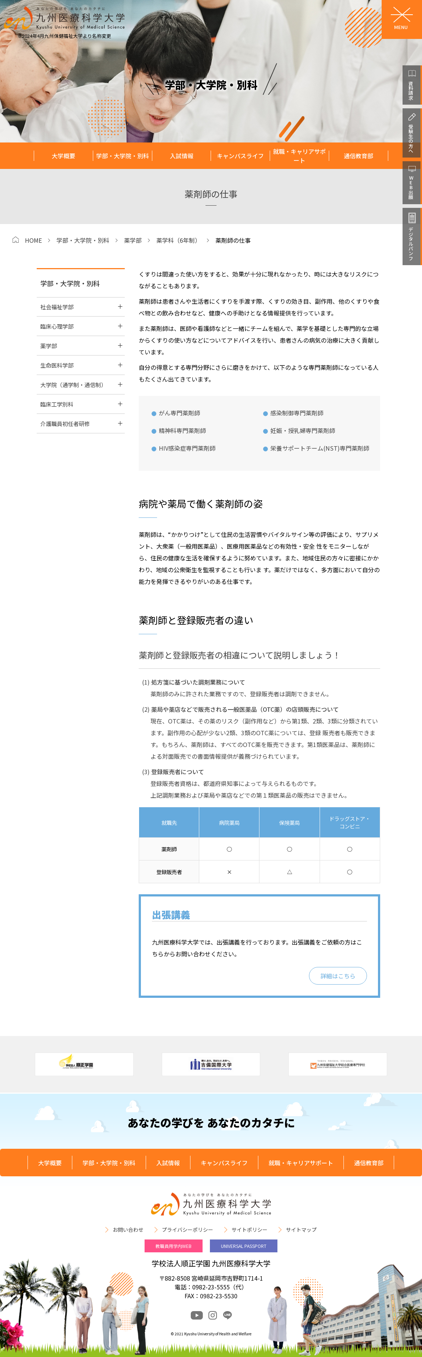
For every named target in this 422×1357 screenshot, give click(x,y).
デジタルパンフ (410, 243)
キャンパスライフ (240, 155)
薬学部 (133, 240)
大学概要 (63, 155)
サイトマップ (301, 1229)
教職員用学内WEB (174, 1246)
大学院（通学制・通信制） (73, 385)
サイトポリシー (250, 1229)
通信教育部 (358, 155)
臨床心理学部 (56, 326)
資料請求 (410, 90)
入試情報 (181, 155)
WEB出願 (410, 187)
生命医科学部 (56, 365)
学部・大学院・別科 (122, 155)
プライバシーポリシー (187, 1229)
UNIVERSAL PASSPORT (243, 1246)
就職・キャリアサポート (299, 156)
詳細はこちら (338, 975)
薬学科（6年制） (178, 240)
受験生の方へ (410, 138)
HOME (33, 240)
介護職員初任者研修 (65, 423)
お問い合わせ (128, 1229)
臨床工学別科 (56, 404)
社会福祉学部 (56, 307)
